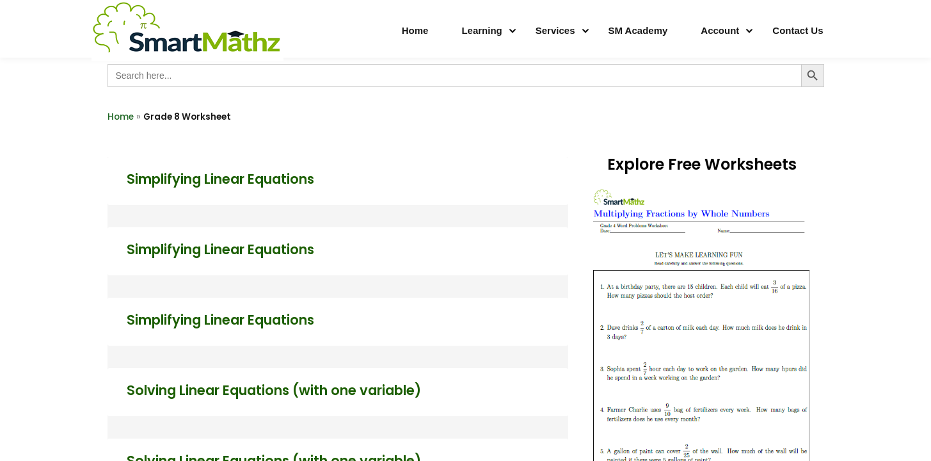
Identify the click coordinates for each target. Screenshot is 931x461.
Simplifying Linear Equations (220, 179)
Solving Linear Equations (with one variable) (274, 390)
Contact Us (797, 30)
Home (415, 30)
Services (555, 30)
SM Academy (638, 30)
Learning (481, 30)
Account (720, 30)
